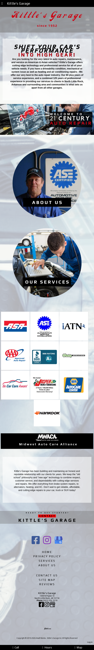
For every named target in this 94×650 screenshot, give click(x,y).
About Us (47, 565)
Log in (90, 642)
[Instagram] (47, 606)
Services (47, 560)
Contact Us (47, 575)
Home (47, 552)
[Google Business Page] (52, 606)
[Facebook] (41, 606)
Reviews (47, 584)
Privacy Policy (47, 556)
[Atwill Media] (49, 635)
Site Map (47, 579)
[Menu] (2, 3)
